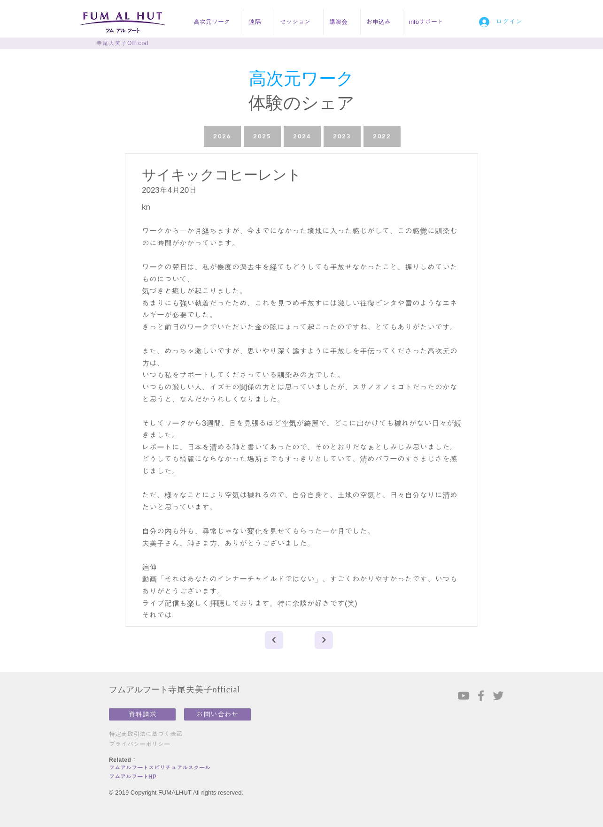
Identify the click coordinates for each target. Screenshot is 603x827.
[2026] (222, 136)
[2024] (302, 136)
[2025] (262, 136)
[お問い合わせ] (217, 714)
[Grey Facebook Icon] (481, 696)
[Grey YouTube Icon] (463, 696)
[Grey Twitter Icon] (498, 696)
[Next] (274, 640)
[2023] (342, 136)
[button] (215, 22)
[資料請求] (142, 714)
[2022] (382, 136)
